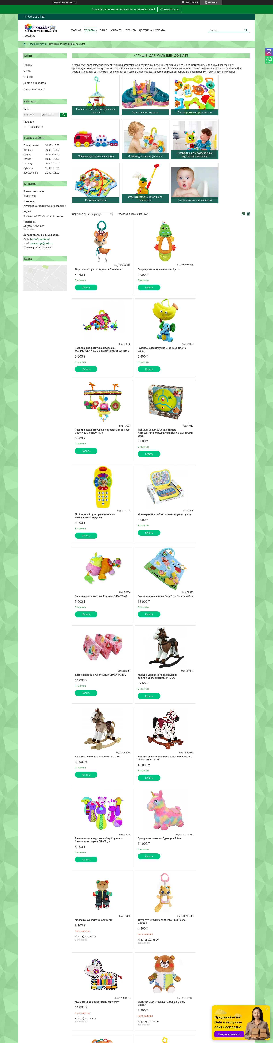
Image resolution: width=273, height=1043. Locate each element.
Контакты (116, 30)
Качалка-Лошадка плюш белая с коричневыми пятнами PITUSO (213, 522)
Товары (89, 30)
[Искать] (246, 30)
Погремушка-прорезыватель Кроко (156, 269)
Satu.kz (151, 1036)
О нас (103, 30)
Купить (86, 287)
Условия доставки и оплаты (94, 1021)
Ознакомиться (169, 9)
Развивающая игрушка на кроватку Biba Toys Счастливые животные (159, 356)
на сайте (128, 988)
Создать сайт (58, 2)
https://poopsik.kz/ (40, 239)
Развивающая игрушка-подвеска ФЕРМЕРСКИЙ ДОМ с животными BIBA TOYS (217, 272)
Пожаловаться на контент (155, 1039)
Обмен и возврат (33, 88)
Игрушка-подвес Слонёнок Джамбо (96, 847)
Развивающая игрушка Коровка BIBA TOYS (220, 438)
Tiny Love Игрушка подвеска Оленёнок (98, 269)
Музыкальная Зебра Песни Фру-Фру (97, 765)
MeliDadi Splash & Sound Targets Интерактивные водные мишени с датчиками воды (215, 357)
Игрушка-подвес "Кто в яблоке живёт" (158, 847)
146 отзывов (192, 2)
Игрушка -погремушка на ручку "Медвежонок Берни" (213, 849)
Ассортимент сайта (32, 1021)
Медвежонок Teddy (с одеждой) (153, 683)
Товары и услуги (37, 44)
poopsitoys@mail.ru (41, 243)
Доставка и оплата (152, 30)
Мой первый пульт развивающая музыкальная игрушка (95, 440)
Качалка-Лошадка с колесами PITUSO (97, 602)
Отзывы (131, 30)
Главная (75, 30)
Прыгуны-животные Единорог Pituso (97, 683)
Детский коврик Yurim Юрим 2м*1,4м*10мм (160, 520)
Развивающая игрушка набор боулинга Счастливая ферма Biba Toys (218, 604)
